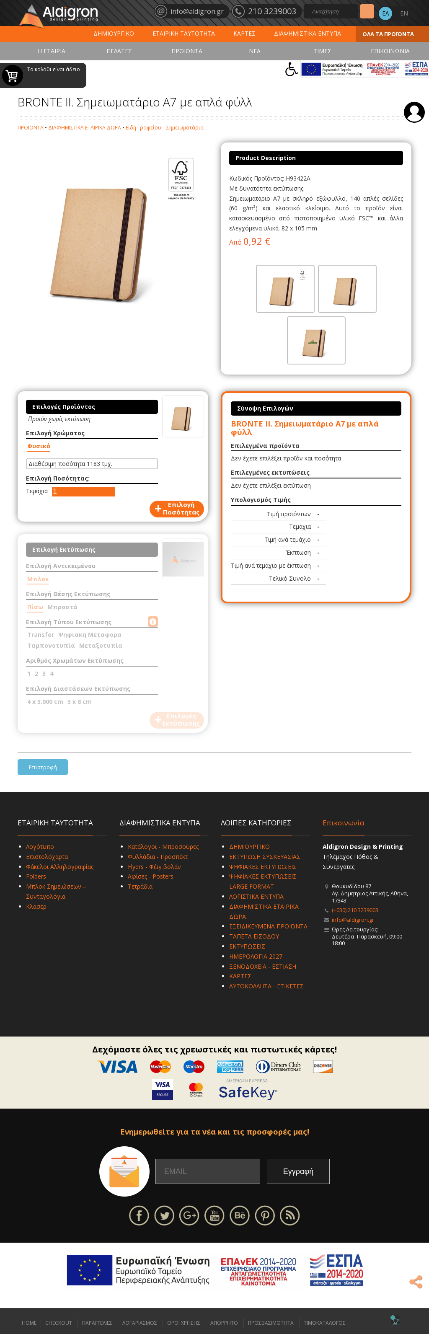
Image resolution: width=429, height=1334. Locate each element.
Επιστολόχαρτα (47, 857)
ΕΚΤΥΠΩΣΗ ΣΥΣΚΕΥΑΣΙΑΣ (264, 857)
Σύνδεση (414, 112)
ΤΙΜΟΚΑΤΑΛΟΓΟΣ (325, 1322)
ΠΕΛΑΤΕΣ (119, 51)
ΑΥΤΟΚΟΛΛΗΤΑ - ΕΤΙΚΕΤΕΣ (266, 986)
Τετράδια (140, 886)
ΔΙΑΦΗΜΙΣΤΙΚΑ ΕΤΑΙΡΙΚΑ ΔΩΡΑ (84, 127)
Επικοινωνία (343, 822)
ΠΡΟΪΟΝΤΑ (186, 51)
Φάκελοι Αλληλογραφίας (59, 867)
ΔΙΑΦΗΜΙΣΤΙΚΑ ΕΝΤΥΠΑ (307, 33)
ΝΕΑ (255, 51)
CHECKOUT (58, 1322)
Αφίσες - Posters (150, 876)
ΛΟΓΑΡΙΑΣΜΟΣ (139, 1322)
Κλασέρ (36, 906)
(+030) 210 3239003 (355, 910)
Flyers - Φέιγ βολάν (154, 867)
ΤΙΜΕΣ (322, 51)
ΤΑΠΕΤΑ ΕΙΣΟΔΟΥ (254, 936)
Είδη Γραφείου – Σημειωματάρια (165, 127)
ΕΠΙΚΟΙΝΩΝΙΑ (390, 51)
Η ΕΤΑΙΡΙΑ (51, 51)
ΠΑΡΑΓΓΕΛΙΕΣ (97, 1322)
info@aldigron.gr (353, 919)
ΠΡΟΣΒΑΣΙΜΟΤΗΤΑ (271, 1322)
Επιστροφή (43, 767)
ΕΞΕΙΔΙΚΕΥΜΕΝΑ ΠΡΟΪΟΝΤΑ (268, 926)
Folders (36, 876)
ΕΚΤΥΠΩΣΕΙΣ (247, 946)
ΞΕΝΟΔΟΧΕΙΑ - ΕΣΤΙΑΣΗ (262, 966)
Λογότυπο (40, 847)
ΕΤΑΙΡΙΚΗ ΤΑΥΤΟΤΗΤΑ (183, 33)
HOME (29, 1322)
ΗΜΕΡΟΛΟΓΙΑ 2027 (255, 956)
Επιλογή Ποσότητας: (58, 478)
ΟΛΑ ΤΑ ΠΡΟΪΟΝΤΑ (388, 34)
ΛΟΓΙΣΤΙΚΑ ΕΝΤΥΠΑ (256, 896)
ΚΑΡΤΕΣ (244, 33)
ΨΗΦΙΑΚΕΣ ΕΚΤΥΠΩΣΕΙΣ (263, 867)
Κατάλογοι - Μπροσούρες (163, 847)
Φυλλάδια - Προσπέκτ (158, 857)
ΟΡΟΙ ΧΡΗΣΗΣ (183, 1322)
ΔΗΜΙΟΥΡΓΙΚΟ (113, 33)
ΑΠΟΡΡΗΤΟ (224, 1322)
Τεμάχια (37, 491)
